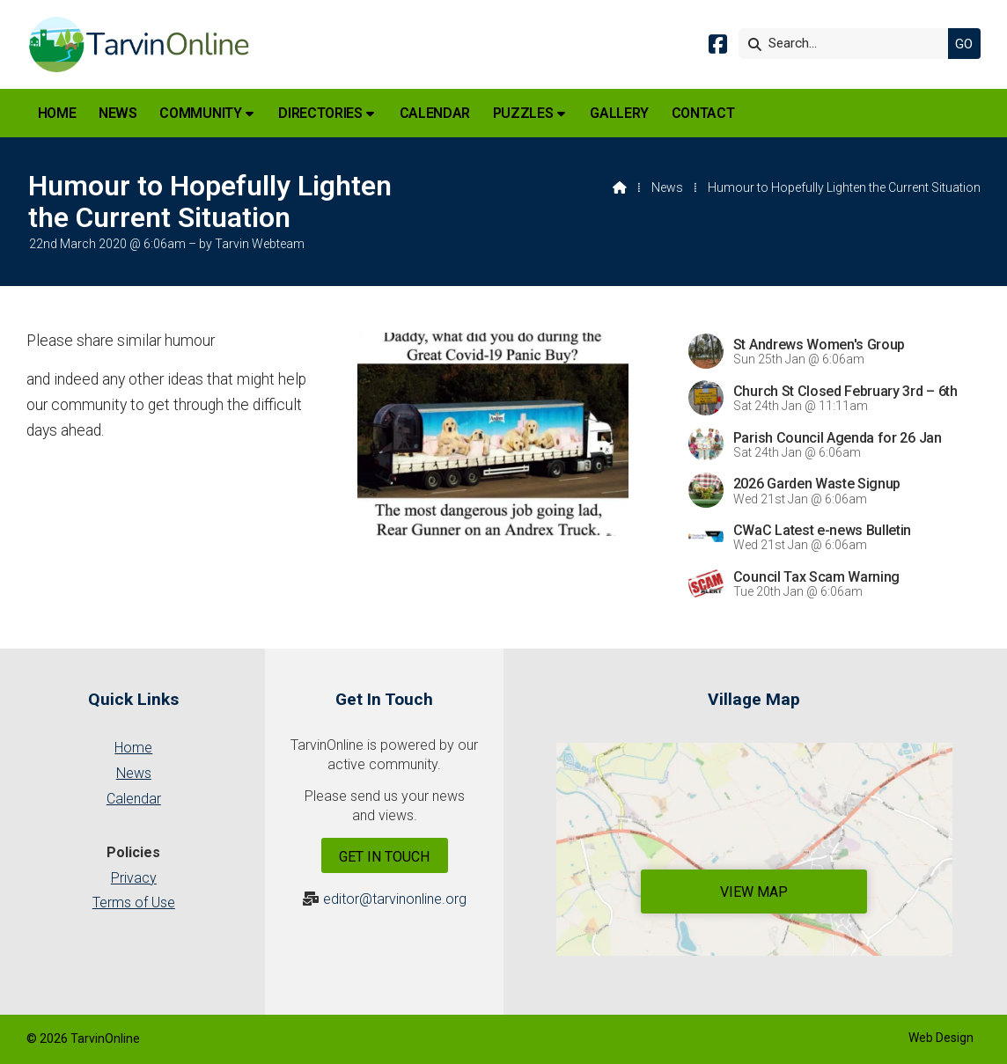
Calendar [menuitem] (435, 113)
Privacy (134, 878)
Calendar (134, 798)
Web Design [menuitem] (941, 1038)
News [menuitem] (118, 113)
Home (133, 747)
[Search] (847, 43)
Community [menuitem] (200, 113)
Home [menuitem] (57, 113)
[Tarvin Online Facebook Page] (718, 47)
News (667, 187)
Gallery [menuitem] (619, 113)
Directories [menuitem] (320, 113)
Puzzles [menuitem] (523, 113)
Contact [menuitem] (703, 113)
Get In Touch (384, 856)
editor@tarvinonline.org (395, 899)
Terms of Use (133, 902)
